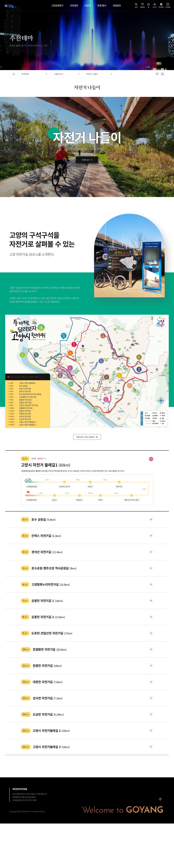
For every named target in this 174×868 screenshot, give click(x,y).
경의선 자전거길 (25, 391)
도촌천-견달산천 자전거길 (28, 405)
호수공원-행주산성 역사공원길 (30, 394)
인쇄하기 (162, 74)
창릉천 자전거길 (25, 411)
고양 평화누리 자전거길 (27, 397)
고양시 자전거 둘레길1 (27, 383)
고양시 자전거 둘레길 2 (27, 422)
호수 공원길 (23, 386)
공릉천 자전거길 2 (25, 402)
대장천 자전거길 (25, 413)
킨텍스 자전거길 (25, 388)
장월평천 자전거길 (25, 408)
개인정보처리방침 (19, 833)
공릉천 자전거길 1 (25, 400)
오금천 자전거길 (25, 419)
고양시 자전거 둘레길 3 (27, 425)
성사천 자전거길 (25, 416)
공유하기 (157, 74)
